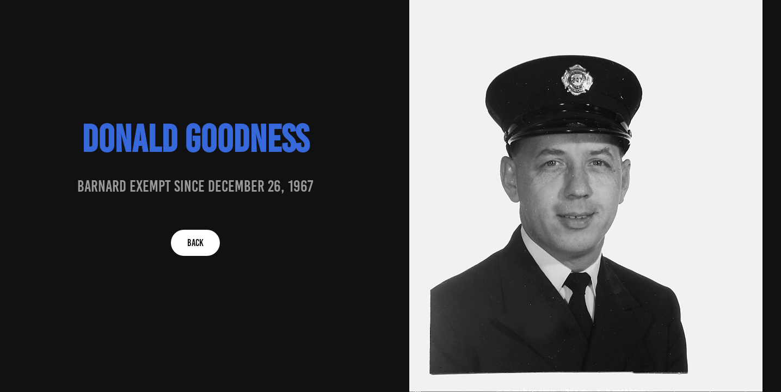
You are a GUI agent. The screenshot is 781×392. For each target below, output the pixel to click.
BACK (195, 242)
